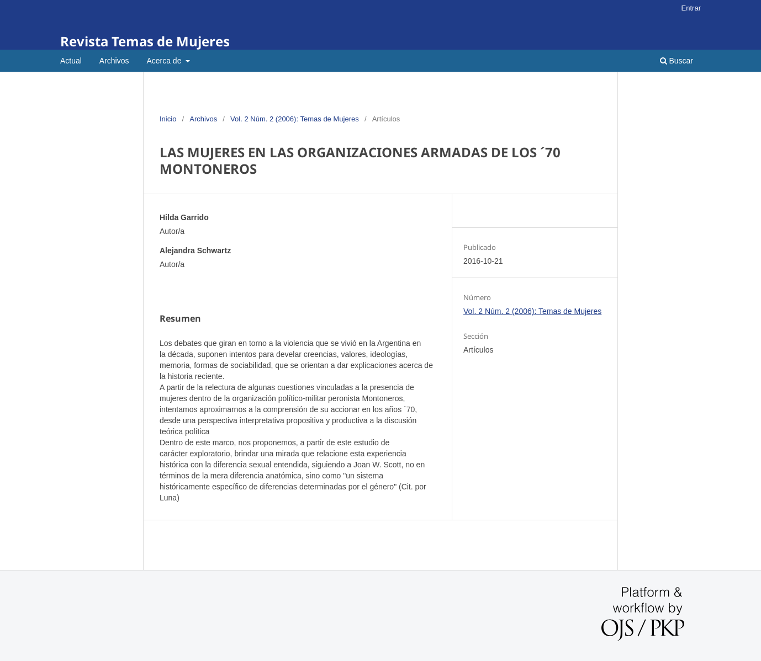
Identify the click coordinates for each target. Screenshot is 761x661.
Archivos (114, 60)
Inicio (168, 119)
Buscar (676, 60)
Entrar (691, 8)
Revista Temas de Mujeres (145, 41)
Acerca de (164, 60)
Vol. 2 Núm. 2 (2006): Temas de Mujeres (294, 119)
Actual (71, 60)
